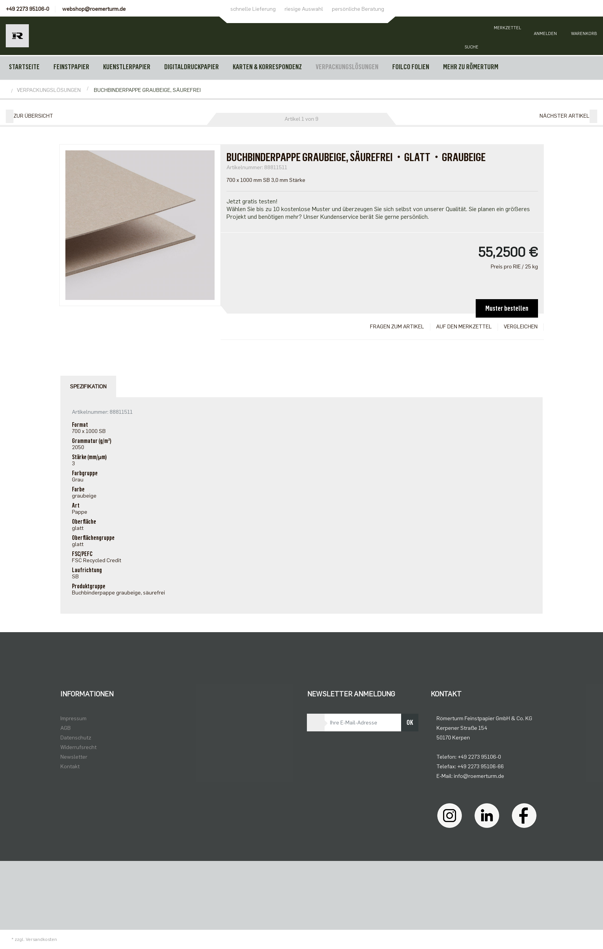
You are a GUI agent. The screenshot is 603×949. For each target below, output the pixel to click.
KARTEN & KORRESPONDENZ (267, 67)
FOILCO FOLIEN (410, 67)
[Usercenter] (545, 36)
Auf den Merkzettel (464, 326)
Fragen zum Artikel (397, 326)
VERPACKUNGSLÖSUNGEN (347, 67)
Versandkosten (41, 939)
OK (409, 722)
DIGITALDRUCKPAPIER (191, 67)
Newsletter (73, 757)
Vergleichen (521, 326)
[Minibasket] (584, 36)
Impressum (73, 718)
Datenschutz (75, 737)
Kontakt (70, 766)
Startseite (24, 67)
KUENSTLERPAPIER (126, 67)
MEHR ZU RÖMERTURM (470, 67)
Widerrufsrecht (78, 747)
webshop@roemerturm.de (94, 9)
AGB (65, 728)
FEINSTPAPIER (71, 67)
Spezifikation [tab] (88, 386)
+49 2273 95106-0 (27, 9)
